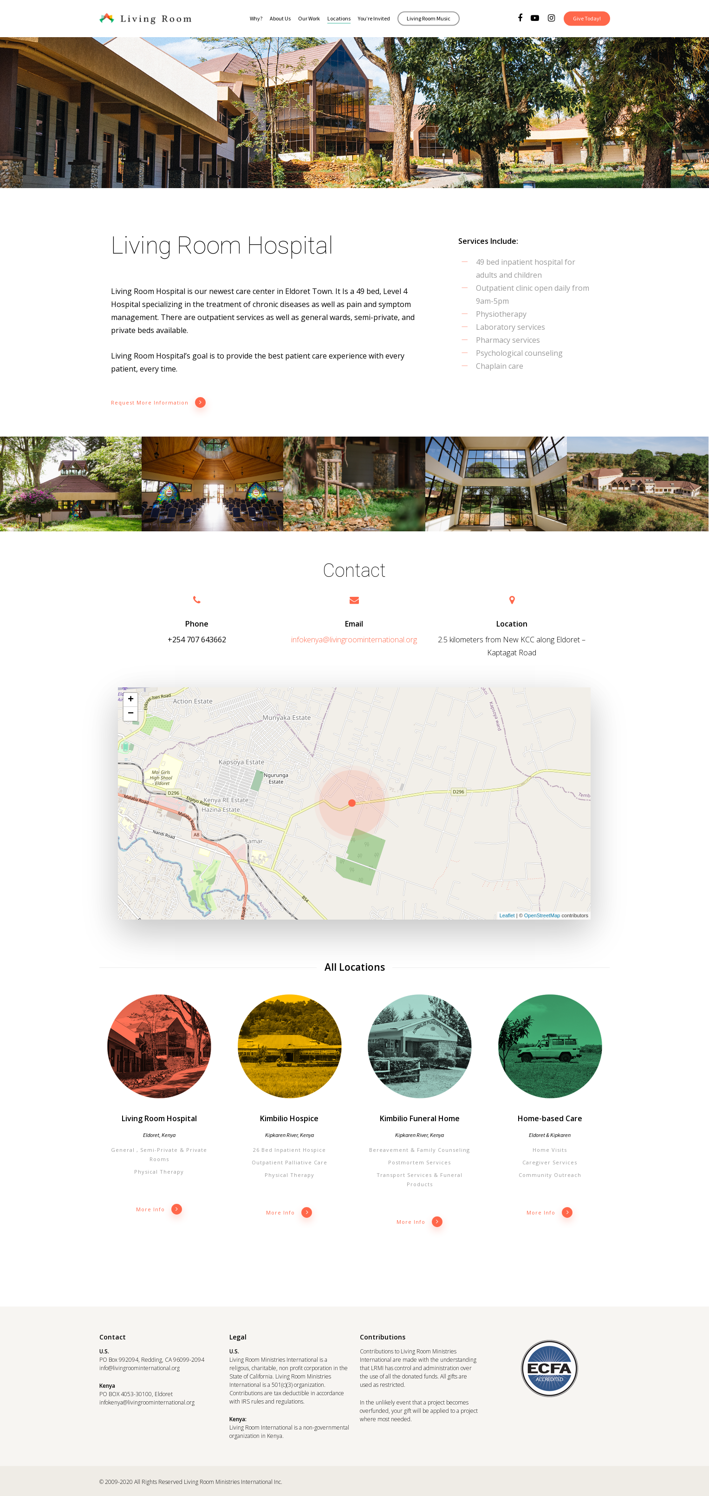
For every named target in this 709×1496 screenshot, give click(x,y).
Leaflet (507, 915)
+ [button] (131, 699)
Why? (256, 18)
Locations (339, 18)
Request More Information (158, 402)
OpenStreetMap (542, 915)
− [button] (131, 713)
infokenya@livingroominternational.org (354, 639)
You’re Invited (374, 18)
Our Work (309, 18)
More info (159, 1209)
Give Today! (587, 18)
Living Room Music (428, 18)
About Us (280, 18)
